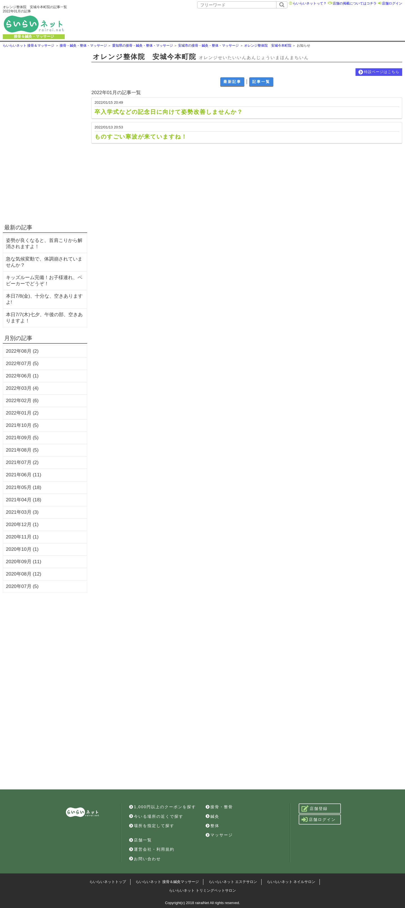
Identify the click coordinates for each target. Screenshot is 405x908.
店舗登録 (315, 808)
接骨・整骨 (219, 807)
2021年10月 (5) (22, 425)
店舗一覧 (140, 840)
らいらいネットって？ (310, 3)
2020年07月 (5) (22, 586)
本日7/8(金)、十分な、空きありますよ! (44, 299)
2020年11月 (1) (22, 537)
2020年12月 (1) (22, 524)
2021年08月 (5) (22, 450)
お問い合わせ (145, 859)
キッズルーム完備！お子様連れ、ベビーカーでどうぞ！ (44, 280)
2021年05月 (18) (23, 487)
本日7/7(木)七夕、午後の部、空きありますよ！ (44, 317)
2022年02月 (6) (22, 400)
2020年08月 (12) (23, 574)
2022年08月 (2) (22, 351)
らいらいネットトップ (107, 882)
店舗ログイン (392, 3)
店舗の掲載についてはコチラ (355, 3)
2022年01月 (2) (22, 413)
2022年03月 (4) (22, 388)
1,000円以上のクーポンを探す (162, 807)
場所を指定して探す (151, 825)
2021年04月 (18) (23, 499)
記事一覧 (261, 82)
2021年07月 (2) (22, 462)
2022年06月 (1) (22, 376)
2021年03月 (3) (22, 512)
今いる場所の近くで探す (156, 816)
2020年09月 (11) (23, 561)
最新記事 (232, 82)
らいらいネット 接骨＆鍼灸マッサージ (167, 882)
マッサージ (219, 835)
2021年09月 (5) (22, 437)
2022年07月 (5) (22, 363)
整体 (212, 825)
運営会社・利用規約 (151, 849)
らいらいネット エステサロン (233, 882)
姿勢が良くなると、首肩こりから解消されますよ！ (44, 243)
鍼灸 (212, 816)
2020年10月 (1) (22, 549)
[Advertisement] (240, 24)
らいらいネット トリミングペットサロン (202, 890)
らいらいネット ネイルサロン (291, 882)
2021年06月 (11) (23, 474)
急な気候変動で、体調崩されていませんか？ (44, 262)
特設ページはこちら (378, 72)
